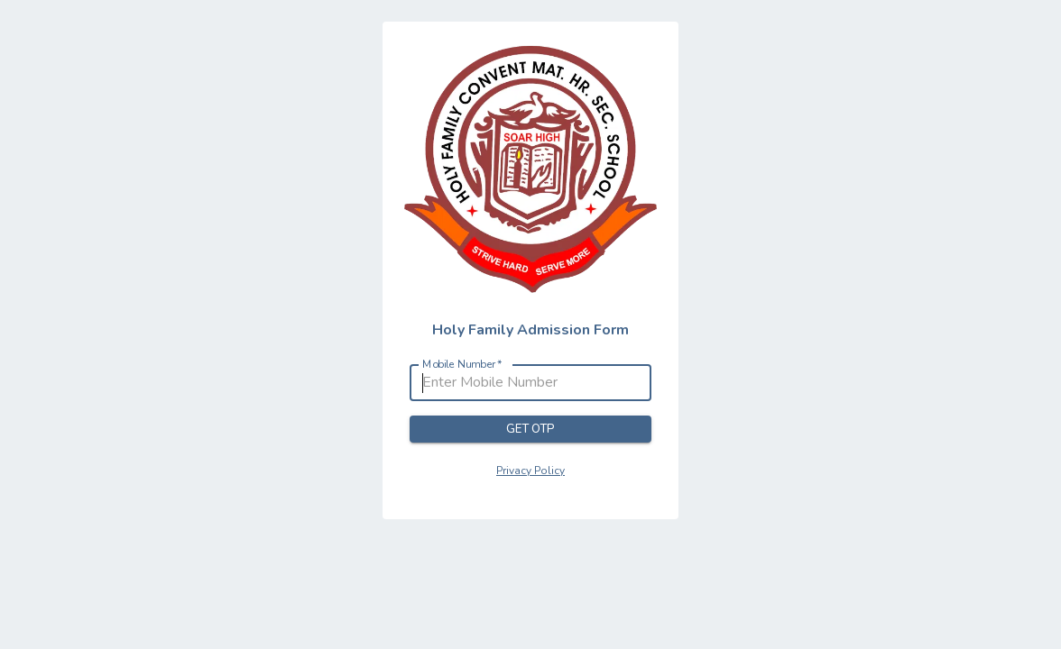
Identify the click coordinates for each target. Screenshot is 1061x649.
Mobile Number (462, 364)
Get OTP (530, 429)
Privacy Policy (530, 470)
